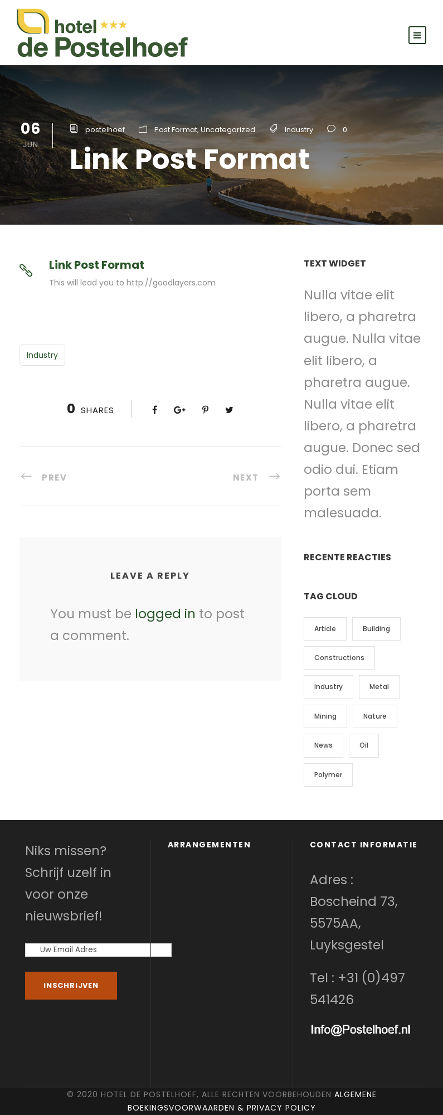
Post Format (175, 129)
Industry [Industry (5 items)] (328, 686)
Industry (299, 129)
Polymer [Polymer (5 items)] (328, 774)
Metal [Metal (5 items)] (379, 686)
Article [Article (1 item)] (325, 628)
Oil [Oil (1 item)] (363, 745)
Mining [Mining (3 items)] (325, 716)
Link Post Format (96, 265)
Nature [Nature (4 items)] (375, 716)
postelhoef (105, 129)
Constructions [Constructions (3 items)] (339, 657)
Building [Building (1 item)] (376, 628)
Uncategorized (228, 129)
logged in (165, 614)
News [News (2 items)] (323, 745)
